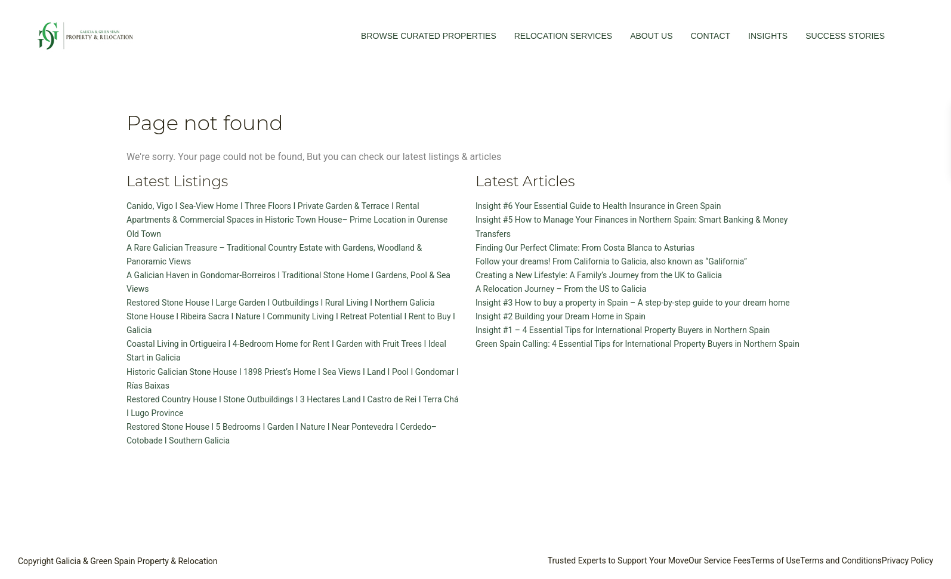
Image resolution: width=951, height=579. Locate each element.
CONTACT (710, 36)
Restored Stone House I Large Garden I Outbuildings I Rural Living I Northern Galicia (280, 302)
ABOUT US (651, 36)
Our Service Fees (719, 560)
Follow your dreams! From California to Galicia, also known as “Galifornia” (611, 261)
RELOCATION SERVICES (563, 36)
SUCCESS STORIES (845, 36)
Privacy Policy (907, 560)
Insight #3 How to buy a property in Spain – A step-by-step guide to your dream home (632, 302)
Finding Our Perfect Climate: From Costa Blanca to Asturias (584, 247)
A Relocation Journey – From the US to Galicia (560, 289)
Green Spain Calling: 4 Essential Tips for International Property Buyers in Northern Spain (637, 344)
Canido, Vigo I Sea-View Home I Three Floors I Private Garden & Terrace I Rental (272, 206)
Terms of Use (775, 560)
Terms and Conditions (841, 560)
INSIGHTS (768, 36)
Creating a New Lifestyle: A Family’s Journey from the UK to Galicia (598, 275)
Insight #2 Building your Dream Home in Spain (560, 316)
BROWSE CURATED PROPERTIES (428, 36)
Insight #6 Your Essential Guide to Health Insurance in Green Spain (598, 206)
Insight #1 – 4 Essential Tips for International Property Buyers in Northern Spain (622, 330)
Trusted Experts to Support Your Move (618, 560)
